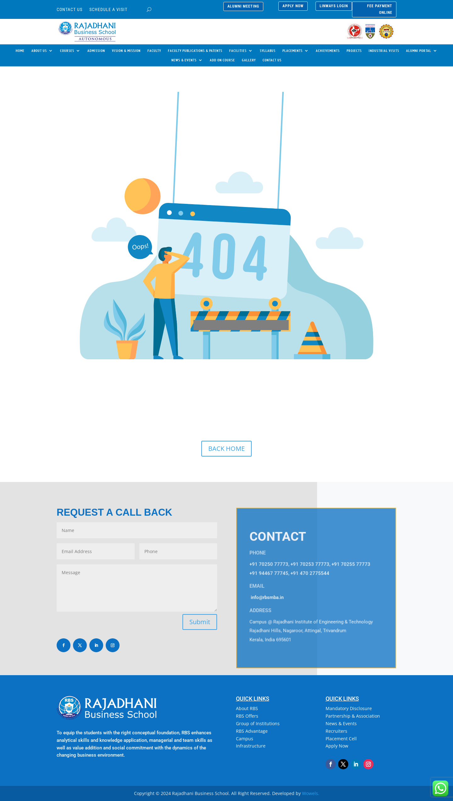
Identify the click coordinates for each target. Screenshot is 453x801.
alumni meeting (243, 6)
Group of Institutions (258, 723)
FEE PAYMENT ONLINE (379, 9)
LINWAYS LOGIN (334, 6)
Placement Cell (341, 739)
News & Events (341, 723)
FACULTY (154, 50)
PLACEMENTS (292, 50)
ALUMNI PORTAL (418, 50)
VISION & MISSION (126, 50)
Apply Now (337, 746)
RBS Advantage (252, 731)
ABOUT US (39, 50)
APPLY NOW (293, 6)
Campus (244, 739)
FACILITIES (238, 50)
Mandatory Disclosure (349, 708)
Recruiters (336, 731)
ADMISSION (96, 50)
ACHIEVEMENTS (328, 50)
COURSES (67, 50)
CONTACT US (69, 9)
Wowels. (310, 793)
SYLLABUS (268, 50)
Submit (199, 622)
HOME (20, 50)
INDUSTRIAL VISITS (384, 50)
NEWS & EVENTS (184, 60)
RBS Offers (247, 716)
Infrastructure (251, 746)
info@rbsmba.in (267, 597)
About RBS (247, 708)
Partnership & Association (353, 716)
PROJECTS (354, 50)
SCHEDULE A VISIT (108, 9)
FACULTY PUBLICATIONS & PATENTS (195, 50)
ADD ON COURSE (222, 60)
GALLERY (249, 60)
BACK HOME (226, 448)
